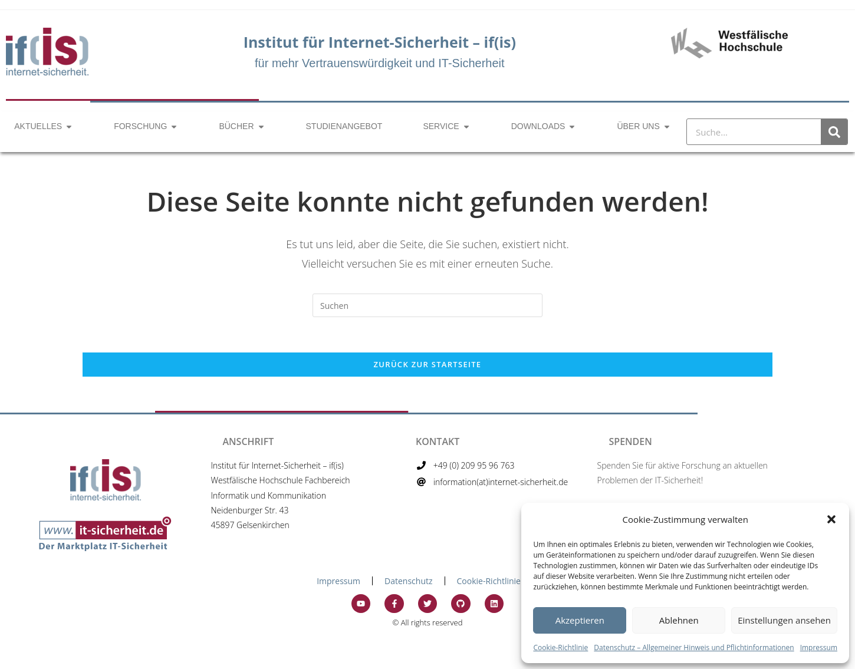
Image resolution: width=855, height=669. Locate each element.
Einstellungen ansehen (784, 620)
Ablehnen (679, 620)
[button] (831, 519)
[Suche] (834, 131)
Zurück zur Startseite (428, 364)
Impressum (818, 647)
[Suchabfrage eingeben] (427, 305)
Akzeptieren (579, 620)
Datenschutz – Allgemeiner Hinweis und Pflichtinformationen (694, 647)
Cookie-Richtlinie (560, 647)
